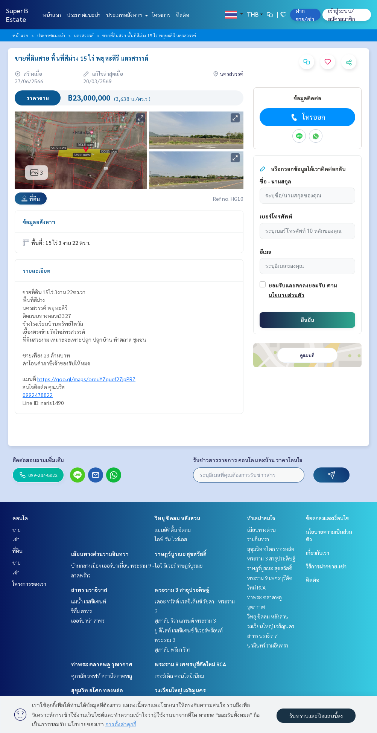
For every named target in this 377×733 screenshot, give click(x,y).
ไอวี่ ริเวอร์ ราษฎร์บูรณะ (179, 565)
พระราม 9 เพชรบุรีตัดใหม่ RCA (190, 664)
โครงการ (161, 14)
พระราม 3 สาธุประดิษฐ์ (182, 589)
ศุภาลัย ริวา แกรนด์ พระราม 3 (185, 620)
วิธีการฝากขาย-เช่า (326, 566)
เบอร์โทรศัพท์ (276, 216)
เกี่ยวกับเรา (317, 552)
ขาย (16, 529)
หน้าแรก (52, 14)
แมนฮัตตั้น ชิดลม (173, 529)
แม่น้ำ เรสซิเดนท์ (88, 601)
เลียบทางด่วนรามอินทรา (100, 553)
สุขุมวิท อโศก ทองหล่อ (97, 690)
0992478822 (38, 394)
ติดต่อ (182, 14)
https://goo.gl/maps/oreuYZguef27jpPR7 (86, 379)
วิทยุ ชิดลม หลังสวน (177, 518)
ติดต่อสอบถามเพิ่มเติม (38, 460)
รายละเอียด (36, 270)
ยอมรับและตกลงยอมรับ (297, 285)
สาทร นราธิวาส (89, 589)
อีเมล (266, 251)
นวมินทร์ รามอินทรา (267, 645)
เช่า (16, 539)
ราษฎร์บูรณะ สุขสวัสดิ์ (181, 553)
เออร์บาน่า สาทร (88, 620)
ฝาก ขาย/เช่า (305, 14)
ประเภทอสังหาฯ (126, 14)
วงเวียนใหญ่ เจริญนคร (180, 690)
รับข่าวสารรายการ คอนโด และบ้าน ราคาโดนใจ (248, 460)
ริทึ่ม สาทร (81, 611)
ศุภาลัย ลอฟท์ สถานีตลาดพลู (101, 675)
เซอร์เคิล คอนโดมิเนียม (179, 675)
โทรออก (307, 117)
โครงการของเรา (29, 583)
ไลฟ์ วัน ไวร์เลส (171, 539)
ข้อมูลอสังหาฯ (39, 221)
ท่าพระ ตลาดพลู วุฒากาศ (101, 664)
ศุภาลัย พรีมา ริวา (172, 649)
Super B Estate (17, 14)
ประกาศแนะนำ (83, 14)
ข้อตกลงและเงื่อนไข (327, 518)
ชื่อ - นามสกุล (275, 181)
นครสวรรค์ (84, 35)
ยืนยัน (307, 319)
